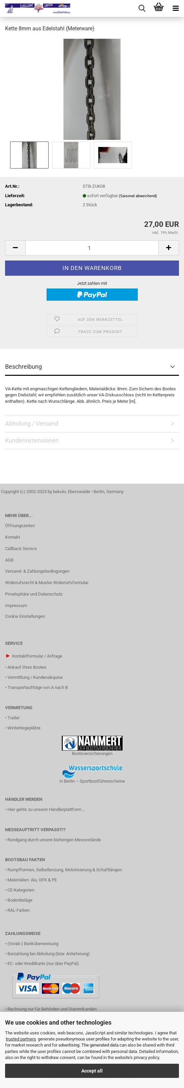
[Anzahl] (92, 247)
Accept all (92, 1071)
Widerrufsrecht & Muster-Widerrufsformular (46, 582)
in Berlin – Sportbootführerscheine (92, 781)
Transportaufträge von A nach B (37, 687)
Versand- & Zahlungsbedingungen (37, 571)
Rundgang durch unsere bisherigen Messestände (54, 839)
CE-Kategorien (20, 890)
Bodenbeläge (19, 900)
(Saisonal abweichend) (138, 196)
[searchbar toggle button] (141, 8)
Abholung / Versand (31, 423)
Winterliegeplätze (24, 727)
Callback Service (21, 548)
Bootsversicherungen (92, 753)
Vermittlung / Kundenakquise (35, 677)
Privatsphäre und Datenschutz (33, 594)
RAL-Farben (18, 910)
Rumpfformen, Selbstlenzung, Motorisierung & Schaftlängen (64, 869)
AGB (9, 560)
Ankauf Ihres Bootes (27, 667)
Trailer (13, 717)
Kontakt (12, 537)
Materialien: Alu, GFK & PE (32, 879)
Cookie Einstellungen (25, 616)
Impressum (16, 605)
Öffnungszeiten (20, 525)
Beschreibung (23, 366)
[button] (15, 247)
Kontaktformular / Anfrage (37, 656)
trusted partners (21, 1038)
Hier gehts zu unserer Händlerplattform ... (46, 809)
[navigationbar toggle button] (175, 8)
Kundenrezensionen (32, 440)
